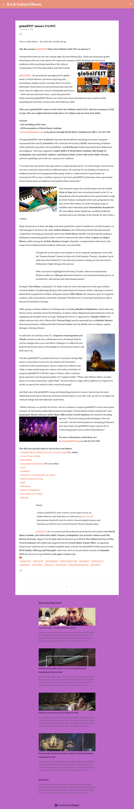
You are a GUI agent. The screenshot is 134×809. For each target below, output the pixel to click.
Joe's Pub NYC (37, 565)
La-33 (22, 467)
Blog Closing (43, 780)
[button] (20, 34)
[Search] (44, 4)
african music (25, 561)
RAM (22, 482)
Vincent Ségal (61, 565)
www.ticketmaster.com (32, 132)
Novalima (25, 471)
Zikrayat (24, 497)
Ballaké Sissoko (52, 561)
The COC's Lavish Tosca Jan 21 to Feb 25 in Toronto (59, 713)
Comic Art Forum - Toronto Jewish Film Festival (57, 628)
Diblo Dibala (26, 460)
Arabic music (38, 561)
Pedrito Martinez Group (31, 479)
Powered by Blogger (67, 805)
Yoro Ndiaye (95, 565)
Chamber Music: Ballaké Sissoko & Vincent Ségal (43, 452)
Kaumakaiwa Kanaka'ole (32, 464)
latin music (49, 565)
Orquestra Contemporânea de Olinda (37, 475)
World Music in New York (78, 565)
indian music (24, 565)
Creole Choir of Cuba (30, 456)
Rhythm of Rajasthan (30, 490)
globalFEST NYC (97, 561)
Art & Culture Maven (24, 4)
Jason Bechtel (87, 516)
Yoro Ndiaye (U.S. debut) (31, 494)
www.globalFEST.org (69, 441)
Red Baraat (25, 486)
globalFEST (41, 49)
